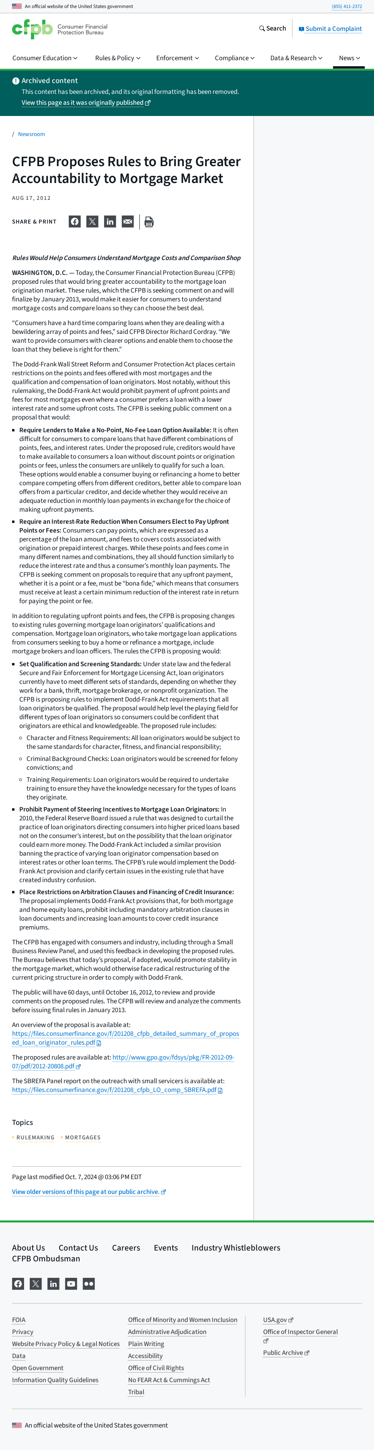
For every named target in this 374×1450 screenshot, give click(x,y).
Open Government (37, 1368)
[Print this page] (149, 222)
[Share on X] (92, 220)
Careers (126, 1248)
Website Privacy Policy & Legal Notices (66, 1344)
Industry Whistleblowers (236, 1248)
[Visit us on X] (36, 1283)
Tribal (136, 1392)
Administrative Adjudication (167, 1332)
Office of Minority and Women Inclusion (182, 1320)
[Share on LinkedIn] (110, 220)
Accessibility (145, 1356)
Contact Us (78, 1248)
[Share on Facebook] (75, 220)
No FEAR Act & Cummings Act (169, 1380)
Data (19, 1356)
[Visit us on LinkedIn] (53, 1283)
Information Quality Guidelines (55, 1380)
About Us (28, 1248)
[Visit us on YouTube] (71, 1283)
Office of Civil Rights (156, 1368)
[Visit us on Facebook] (18, 1283)
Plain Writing (146, 1344)
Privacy (22, 1332)
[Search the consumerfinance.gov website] (272, 29)
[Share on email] (128, 220)
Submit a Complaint (330, 29)
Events (166, 1248)
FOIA (18, 1320)
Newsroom (31, 134)
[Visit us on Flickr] (89, 1283)
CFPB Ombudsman (46, 1259)
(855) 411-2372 (347, 6)
